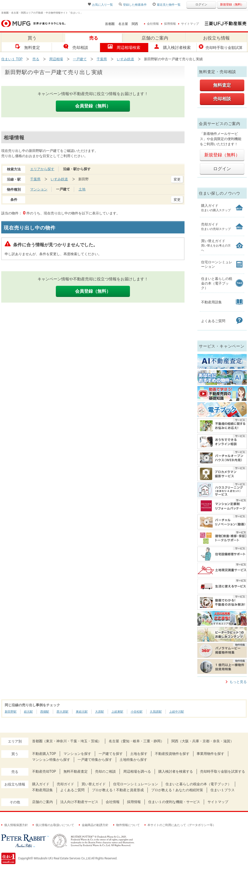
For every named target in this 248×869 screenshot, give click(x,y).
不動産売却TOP (44, 771)
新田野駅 (11, 711)
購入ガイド (40, 784)
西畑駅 (44, 711)
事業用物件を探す (210, 754)
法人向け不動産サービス (79, 802)
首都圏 (110, 24)
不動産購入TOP (44, 754)
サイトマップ (188, 23)
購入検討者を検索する (175, 771)
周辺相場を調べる (137, 771)
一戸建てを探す (111, 754)
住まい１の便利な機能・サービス (174, 802)
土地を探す (138, 754)
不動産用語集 (42, 790)
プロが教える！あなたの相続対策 (177, 790)
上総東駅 (117, 711)
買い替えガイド (94, 784)
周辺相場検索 (124, 47)
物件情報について (126, 825)
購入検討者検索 (172, 47)
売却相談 (75, 47)
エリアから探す (42, 169)
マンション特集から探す (51, 760)
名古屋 (123, 24)
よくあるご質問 (72, 790)
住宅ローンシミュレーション (135, 784)
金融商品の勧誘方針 (93, 825)
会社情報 (151, 23)
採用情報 (168, 23)
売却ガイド (65, 784)
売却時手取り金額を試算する (222, 771)
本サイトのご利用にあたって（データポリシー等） (180, 825)
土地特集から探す (133, 760)
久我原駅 (156, 711)
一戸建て (63, 189)
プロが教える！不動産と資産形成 (118, 790)
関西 (135, 24)
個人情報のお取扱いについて (53, 825)
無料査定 (27, 47)
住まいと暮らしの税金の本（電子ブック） (198, 784)
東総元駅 (82, 711)
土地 (82, 189)
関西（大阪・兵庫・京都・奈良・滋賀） (202, 741)
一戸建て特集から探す (95, 760)
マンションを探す (77, 754)
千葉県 (35, 179)
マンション (38, 189)
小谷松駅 (137, 711)
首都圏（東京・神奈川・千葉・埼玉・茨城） (66, 741)
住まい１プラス (222, 790)
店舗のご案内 (42, 802)
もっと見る (238, 682)
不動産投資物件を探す (172, 754)
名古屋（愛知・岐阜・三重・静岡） (136, 741)
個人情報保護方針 (14, 825)
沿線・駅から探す (77, 169)
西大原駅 (62, 711)
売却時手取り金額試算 (221, 47)
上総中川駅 (176, 711)
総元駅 (28, 711)
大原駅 (99, 711)
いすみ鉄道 (59, 179)
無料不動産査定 (75, 771)
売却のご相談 (105, 771)
